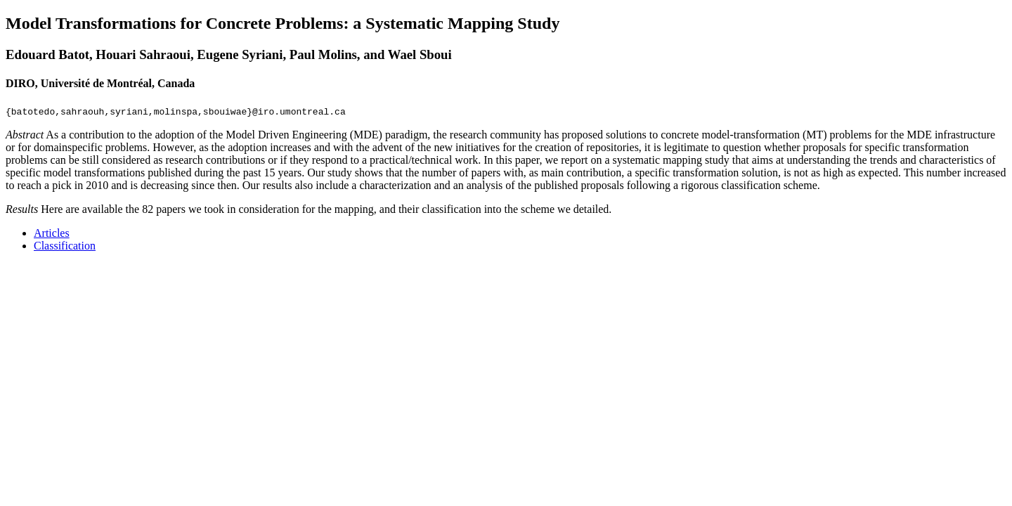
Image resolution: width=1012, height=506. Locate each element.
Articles (52, 233)
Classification (65, 246)
